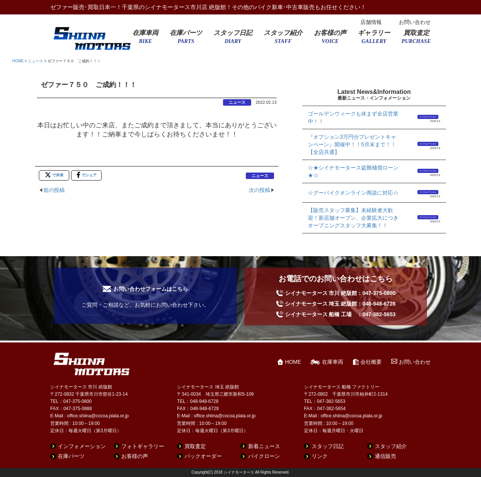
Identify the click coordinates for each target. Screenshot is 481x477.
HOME (18, 61)
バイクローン (264, 456)
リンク (320, 456)
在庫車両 (145, 39)
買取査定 (416, 39)
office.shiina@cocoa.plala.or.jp (98, 415)
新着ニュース (264, 446)
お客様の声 (330, 39)
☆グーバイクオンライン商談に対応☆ (353, 193)
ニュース (35, 61)
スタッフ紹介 (283, 39)
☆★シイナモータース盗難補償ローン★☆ (353, 171)
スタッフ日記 (232, 39)
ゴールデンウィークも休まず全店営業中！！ (353, 117)
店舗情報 (371, 22)
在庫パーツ (186, 39)
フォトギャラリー (142, 446)
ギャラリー (374, 39)
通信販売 (385, 456)
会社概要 (371, 362)
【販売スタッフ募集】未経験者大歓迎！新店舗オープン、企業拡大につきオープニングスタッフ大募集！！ (353, 217)
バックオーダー (203, 456)
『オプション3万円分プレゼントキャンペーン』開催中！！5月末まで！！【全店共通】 (352, 144)
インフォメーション (427, 117)
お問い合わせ (415, 22)
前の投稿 (54, 190)
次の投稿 (259, 190)
